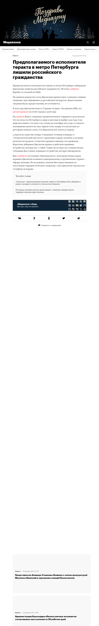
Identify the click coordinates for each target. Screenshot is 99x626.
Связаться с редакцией (49, 225)
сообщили (22, 156)
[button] (93, 42)
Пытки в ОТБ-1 (44, 49)
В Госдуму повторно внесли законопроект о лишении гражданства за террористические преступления (45, 190)
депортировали (21, 112)
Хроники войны (8, 49)
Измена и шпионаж (74, 49)
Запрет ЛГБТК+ (58, 49)
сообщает (74, 89)
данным (20, 117)
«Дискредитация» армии (26, 49)
